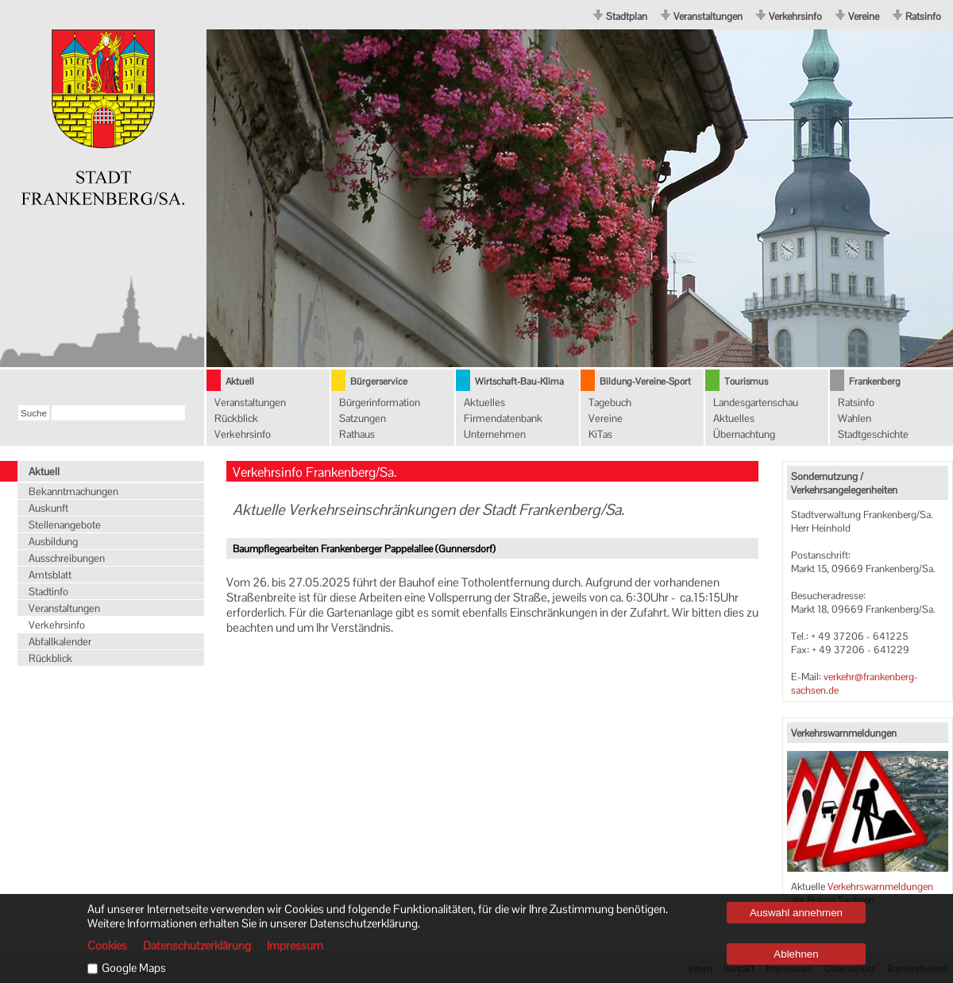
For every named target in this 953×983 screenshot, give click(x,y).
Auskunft (48, 508)
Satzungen (362, 418)
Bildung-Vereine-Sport (645, 381)
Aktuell (240, 381)
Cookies (107, 945)
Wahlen (854, 418)
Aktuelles (484, 402)
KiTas (600, 434)
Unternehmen (495, 434)
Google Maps (134, 968)
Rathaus (357, 434)
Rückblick (236, 418)
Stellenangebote (65, 525)
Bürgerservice (378, 381)
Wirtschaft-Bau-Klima (519, 381)
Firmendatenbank (503, 418)
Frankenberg (875, 381)
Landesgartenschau (755, 402)
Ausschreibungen (67, 558)
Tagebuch (609, 402)
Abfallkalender (60, 641)
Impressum (295, 945)
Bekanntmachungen (73, 491)
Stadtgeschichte (873, 434)
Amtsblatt (50, 575)
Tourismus (746, 381)
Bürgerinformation (379, 402)
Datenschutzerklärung (197, 945)
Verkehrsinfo (795, 16)
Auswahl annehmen (796, 913)
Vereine (863, 16)
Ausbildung (53, 541)
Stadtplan (626, 16)
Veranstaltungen (708, 16)
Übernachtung (744, 434)
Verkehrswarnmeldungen (880, 886)
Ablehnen (796, 954)
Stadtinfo (48, 591)
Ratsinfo (923, 16)
